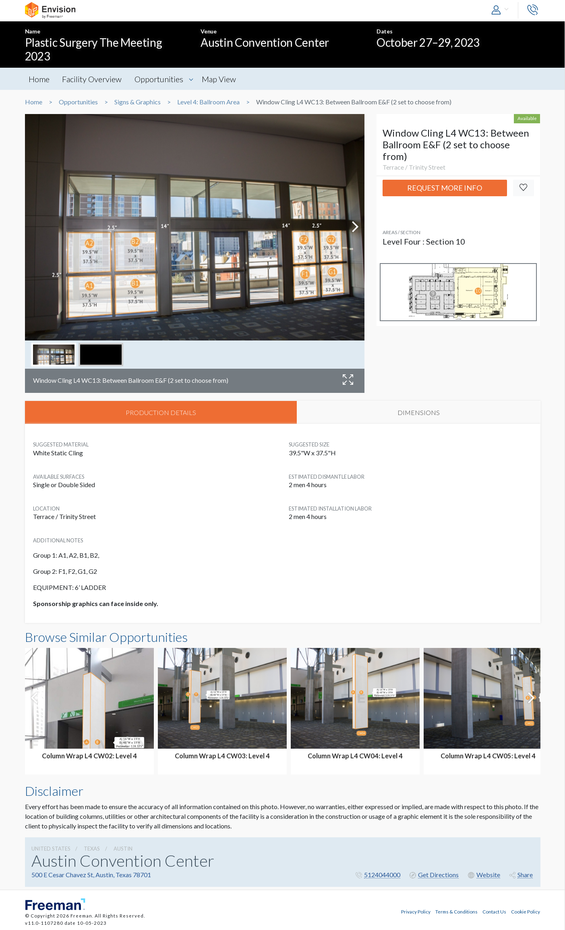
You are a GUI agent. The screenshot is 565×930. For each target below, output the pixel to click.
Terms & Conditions (456, 911)
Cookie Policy (525, 911)
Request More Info (444, 187)
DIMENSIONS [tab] (418, 412)
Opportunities (160, 79)
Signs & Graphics (137, 102)
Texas (92, 849)
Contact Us (494, 911)
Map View (221, 79)
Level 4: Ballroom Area (208, 102)
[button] (501, 10)
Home (39, 79)
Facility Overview (93, 79)
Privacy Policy (415, 911)
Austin (123, 849)
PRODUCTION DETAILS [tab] (161, 412)
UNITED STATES (50, 849)
